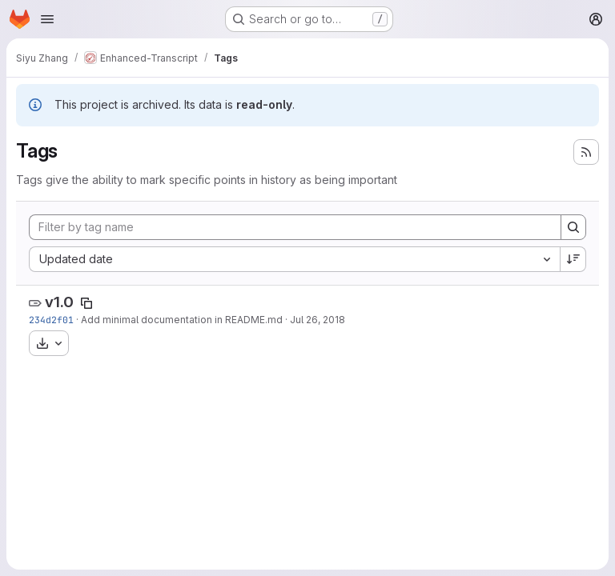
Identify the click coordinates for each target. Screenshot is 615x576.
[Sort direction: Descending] (573, 259)
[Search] (573, 227)
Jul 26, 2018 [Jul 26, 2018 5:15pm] (317, 320)
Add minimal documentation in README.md (182, 320)
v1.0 (59, 302)
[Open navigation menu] (47, 19)
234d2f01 (51, 320)
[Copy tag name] (86, 303)
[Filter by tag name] (295, 227)
